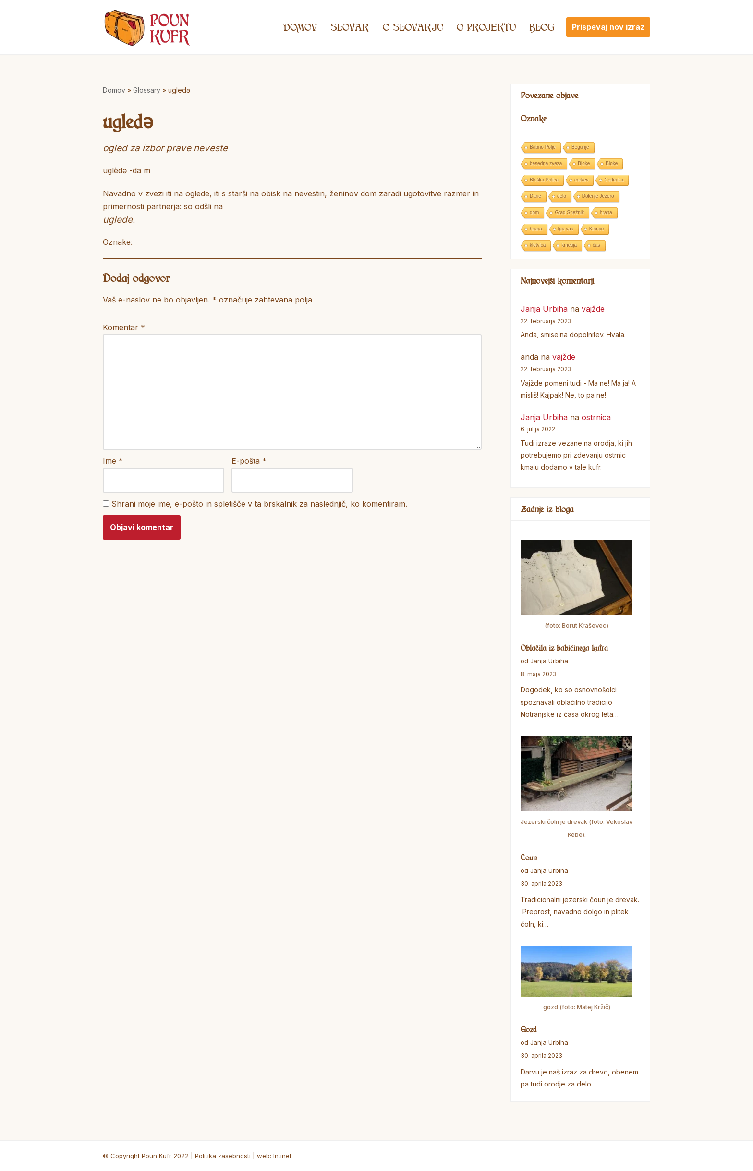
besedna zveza (546, 163)
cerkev (581, 179)
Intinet (282, 1155)
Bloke (584, 163)
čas (596, 245)
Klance (596, 228)
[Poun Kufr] (147, 27)
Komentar (124, 327)
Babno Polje (543, 147)
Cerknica (613, 179)
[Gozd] (576, 980)
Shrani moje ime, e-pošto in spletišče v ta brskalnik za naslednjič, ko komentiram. (259, 503)
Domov (300, 27)
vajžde (593, 309)
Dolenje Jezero (598, 196)
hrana (606, 212)
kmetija (569, 245)
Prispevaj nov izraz (608, 27)
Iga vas (565, 228)
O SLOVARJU (413, 27)
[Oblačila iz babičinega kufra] (576, 586)
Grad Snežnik (569, 212)
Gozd (529, 1029)
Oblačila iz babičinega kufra (564, 647)
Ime (113, 461)
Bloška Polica (544, 179)
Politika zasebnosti (223, 1155)
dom (534, 212)
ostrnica (596, 417)
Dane (535, 196)
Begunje (580, 147)
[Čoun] (576, 789)
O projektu (486, 27)
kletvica (538, 245)
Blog (542, 27)
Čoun (529, 857)
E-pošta (249, 461)
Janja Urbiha (544, 309)
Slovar (349, 27)
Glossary (146, 90)
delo (561, 196)
